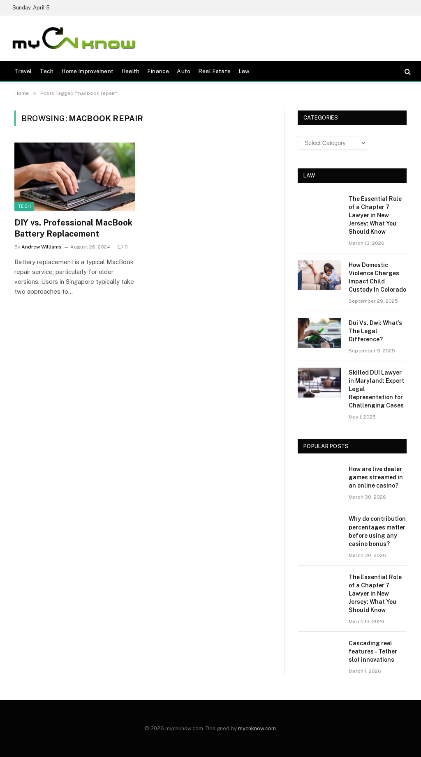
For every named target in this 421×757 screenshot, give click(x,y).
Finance (158, 71)
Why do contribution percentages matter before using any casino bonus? (377, 531)
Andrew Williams (41, 247)
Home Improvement (87, 71)
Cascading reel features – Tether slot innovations (373, 651)
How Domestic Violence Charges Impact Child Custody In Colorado (377, 277)
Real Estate (214, 71)
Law (244, 71)
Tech (47, 71)
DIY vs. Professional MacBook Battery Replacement (73, 228)
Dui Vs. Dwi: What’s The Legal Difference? (375, 331)
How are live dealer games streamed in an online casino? (376, 477)
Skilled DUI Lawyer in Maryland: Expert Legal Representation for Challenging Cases (376, 389)
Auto (183, 71)
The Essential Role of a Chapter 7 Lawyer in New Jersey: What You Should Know (375, 215)
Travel (23, 71)
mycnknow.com (257, 728)
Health (130, 71)
